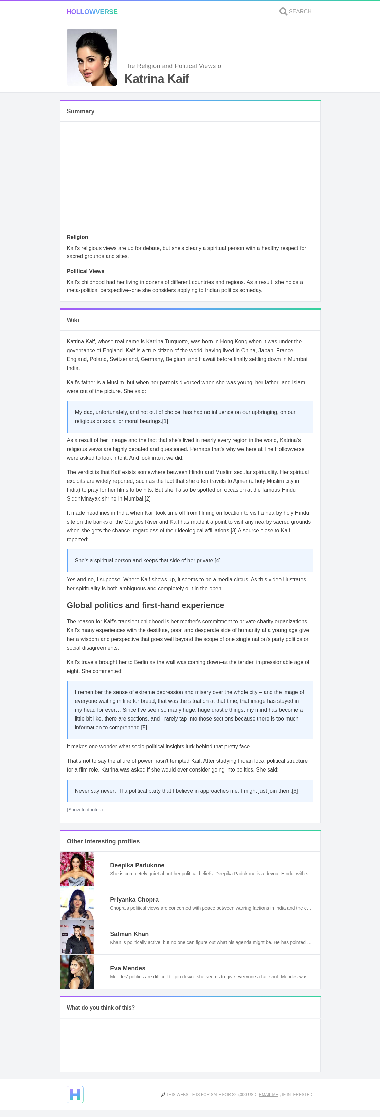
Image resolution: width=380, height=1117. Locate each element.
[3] (234, 531)
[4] (218, 560)
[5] (144, 727)
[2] (148, 499)
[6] (295, 791)
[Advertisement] (190, 179)
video (275, 579)
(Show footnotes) (85, 809)
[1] (165, 421)
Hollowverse (92, 11)
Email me (268, 1094)
